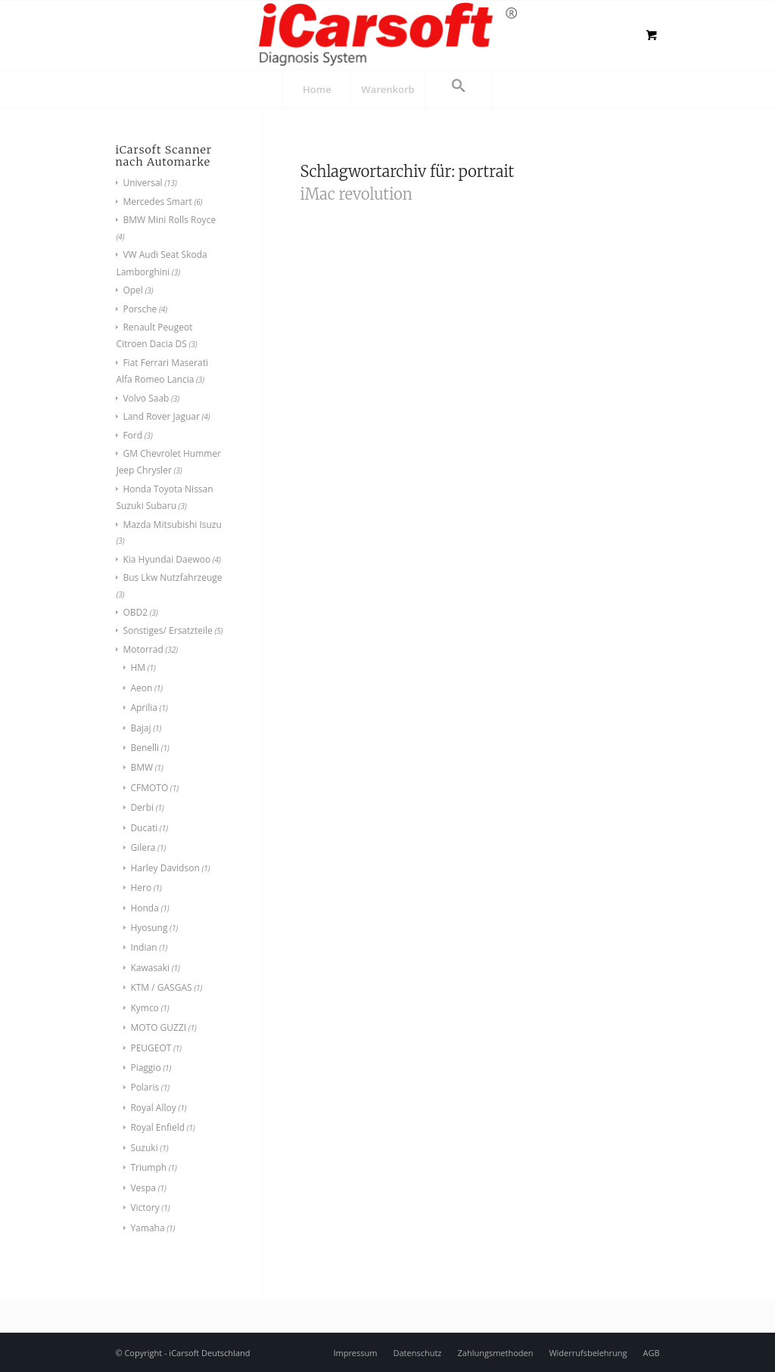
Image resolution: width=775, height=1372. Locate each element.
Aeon (141, 687)
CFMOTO (149, 787)
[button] (459, 89)
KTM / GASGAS (160, 987)
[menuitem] (316, 89)
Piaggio (145, 1067)
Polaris (144, 1087)
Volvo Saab (146, 398)
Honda (144, 908)
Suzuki (143, 1147)
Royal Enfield (157, 1127)
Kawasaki (150, 967)
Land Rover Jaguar (161, 416)
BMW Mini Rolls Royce (169, 219)
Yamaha (147, 1227)
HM (137, 667)
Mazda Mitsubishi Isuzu (172, 524)
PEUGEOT (150, 1047)
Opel (132, 290)
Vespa (143, 1187)
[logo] (387, 34)
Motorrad (143, 649)
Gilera (142, 847)
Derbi (142, 807)
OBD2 (135, 612)
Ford (132, 435)
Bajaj (140, 728)
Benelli (144, 747)
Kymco (144, 1007)
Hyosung (148, 927)
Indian (143, 947)
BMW (141, 767)
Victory (144, 1207)
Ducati (143, 827)
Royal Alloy (153, 1107)
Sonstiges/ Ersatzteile (167, 630)
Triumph (148, 1167)
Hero (140, 887)
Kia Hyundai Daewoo (166, 559)
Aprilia (143, 707)
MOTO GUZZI (158, 1027)
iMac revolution (356, 194)
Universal (142, 182)
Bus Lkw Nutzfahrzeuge (172, 577)
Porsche (140, 309)
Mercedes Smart (157, 201)
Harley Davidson (164, 867)
